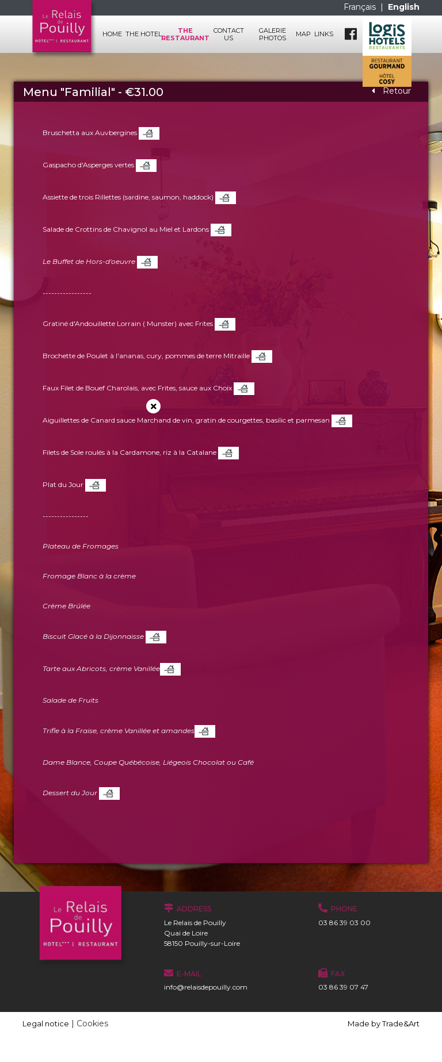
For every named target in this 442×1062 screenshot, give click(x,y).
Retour (391, 91)
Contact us (229, 34)
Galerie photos (272, 34)
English (404, 7)
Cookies (92, 1023)
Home (112, 33)
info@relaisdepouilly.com (205, 987)
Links (323, 33)
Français (361, 7)
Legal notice (45, 1023)
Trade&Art (401, 1023)
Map (303, 33)
